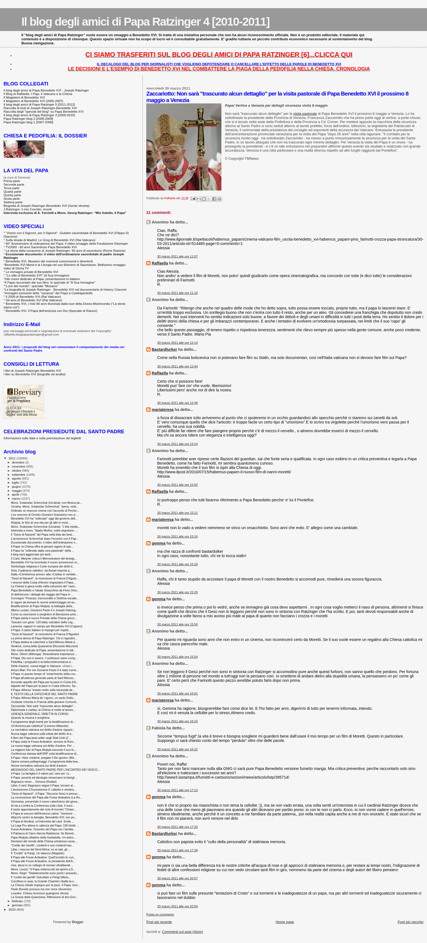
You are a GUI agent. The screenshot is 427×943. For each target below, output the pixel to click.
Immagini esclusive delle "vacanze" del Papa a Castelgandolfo (49, 293)
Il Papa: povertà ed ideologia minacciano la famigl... (44, 777)
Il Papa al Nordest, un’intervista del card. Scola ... (42, 821)
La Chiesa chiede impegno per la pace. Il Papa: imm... (45, 885)
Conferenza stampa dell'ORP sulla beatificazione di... (45, 753)
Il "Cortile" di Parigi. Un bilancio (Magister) (37, 853)
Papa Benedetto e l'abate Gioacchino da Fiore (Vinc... (45, 590)
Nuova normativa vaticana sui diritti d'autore (39, 765)
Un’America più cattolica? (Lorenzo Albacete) (39, 725)
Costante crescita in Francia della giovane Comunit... (44, 702)
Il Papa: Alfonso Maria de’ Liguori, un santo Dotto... (43, 697)
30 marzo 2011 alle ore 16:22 (177, 749)
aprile (16, 494)
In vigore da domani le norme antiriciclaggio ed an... (44, 602)
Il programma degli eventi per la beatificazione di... (43, 721)
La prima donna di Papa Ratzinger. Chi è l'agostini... (44, 638)
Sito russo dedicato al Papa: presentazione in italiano (42, 279)
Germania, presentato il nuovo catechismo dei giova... (45, 801)
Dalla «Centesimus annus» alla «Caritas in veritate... (44, 574)
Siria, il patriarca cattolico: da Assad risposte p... (41, 570)
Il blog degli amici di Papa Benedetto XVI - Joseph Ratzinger (46, 90)
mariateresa (162, 409)
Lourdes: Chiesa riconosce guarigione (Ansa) (40, 893)
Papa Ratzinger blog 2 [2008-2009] (28, 118)
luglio (16, 482)
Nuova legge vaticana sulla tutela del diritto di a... (42, 733)
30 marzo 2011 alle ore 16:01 (177, 693)
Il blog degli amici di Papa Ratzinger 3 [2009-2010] (39, 115)
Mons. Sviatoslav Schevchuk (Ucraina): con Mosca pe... (46, 502)
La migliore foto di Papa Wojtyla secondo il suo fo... (43, 749)
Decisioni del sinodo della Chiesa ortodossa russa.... (44, 841)
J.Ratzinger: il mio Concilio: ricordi (28, 209)
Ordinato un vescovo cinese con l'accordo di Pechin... (45, 510)
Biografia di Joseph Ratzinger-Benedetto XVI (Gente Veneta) (46, 205)
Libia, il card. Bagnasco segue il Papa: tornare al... (43, 785)
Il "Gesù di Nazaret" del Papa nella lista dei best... (42, 534)
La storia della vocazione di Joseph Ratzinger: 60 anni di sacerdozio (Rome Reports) (66, 250)
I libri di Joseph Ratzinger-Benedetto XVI (32, 370)
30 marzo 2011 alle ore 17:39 (177, 850)
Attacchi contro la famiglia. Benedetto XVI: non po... (44, 817)
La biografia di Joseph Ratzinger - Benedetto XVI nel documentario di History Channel (65, 289)
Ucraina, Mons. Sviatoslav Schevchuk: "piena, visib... (44, 506)
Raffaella (160, 263)
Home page (285, 922)
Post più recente (159, 922)
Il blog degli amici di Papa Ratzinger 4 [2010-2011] (145, 21)
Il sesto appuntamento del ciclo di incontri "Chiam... (43, 809)
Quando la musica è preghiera (30, 717)
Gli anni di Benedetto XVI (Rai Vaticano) (34, 300)
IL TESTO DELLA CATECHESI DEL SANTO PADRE (44, 694)
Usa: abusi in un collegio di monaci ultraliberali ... (42, 865)
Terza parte (12, 188)
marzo (16, 498)
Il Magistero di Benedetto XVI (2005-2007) (33, 101)
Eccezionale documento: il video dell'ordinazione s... (44, 542)
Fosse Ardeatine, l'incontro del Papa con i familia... (43, 829)
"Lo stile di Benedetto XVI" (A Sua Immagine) (37, 275)
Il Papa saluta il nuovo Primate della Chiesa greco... (44, 618)
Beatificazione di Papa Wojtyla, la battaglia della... (42, 606)
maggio (17, 490)
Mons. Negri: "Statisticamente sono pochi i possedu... (45, 873)
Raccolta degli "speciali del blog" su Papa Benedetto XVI (44, 111)
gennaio (18, 905)
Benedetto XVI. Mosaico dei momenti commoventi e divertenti (49, 261)
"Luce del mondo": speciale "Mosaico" (31, 286)
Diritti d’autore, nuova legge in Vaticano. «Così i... (42, 666)
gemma (158, 543)
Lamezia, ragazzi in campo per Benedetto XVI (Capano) (46, 626)
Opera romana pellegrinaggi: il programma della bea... (45, 761)
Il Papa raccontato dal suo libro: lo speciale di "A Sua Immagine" (50, 282)
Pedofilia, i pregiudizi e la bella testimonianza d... (42, 662)
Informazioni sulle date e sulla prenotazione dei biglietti (42, 438)
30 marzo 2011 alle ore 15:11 (177, 512)
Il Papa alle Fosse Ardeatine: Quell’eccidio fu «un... (43, 857)
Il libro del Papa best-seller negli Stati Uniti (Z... (41, 737)
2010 (12, 909)
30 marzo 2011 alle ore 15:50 (177, 624)
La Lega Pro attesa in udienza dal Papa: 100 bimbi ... (45, 825)
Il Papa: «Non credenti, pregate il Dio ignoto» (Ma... (44, 757)
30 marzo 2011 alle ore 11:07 (177, 256)
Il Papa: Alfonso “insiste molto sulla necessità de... (43, 690)
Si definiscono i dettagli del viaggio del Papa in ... (42, 594)
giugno (17, 486)
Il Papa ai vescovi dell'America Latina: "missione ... (43, 813)
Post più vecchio (410, 922)
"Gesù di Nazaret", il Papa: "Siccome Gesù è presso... (45, 793)
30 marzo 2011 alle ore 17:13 (177, 790)
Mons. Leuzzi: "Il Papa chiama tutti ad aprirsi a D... (43, 869)
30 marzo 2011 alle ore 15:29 (177, 592)
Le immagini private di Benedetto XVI (32, 272)
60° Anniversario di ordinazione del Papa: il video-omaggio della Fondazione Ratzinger (67, 243)
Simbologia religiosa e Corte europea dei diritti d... (43, 566)
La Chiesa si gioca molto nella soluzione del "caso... (44, 586)
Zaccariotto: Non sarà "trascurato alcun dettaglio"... (43, 706)
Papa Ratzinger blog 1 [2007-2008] (28, 122)
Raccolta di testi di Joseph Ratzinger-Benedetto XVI (40, 108)
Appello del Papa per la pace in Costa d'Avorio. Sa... (44, 685)
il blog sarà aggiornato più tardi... (32, 554)
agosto (17, 478)
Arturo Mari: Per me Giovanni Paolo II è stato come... (44, 670)
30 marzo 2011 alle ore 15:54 (177, 656)
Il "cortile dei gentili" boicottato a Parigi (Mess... (41, 877)
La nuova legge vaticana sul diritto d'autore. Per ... (43, 745)
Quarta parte (13, 191)
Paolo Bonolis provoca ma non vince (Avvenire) (41, 889)
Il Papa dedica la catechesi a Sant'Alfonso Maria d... (44, 642)
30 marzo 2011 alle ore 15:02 (177, 484)
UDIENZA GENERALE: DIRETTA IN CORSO (39, 713)
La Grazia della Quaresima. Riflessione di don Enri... (44, 897)
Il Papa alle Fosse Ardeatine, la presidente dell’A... (43, 861)
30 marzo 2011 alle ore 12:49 (177, 402)
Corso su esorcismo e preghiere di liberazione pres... (44, 614)
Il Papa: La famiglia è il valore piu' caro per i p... (41, 773)
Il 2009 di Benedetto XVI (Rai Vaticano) (33, 296)
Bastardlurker (164, 349)
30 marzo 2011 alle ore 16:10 (177, 721)
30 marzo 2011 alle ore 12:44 (177, 366)
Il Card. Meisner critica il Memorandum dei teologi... (44, 558)
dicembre (18, 462)
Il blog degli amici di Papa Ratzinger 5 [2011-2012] (39, 104)
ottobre (17, 470)
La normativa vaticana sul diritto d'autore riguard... (43, 729)
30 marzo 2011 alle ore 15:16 (177, 536)
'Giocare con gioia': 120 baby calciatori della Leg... (43, 622)
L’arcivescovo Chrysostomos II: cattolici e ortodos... (43, 789)
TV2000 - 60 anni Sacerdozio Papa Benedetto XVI (41, 247)
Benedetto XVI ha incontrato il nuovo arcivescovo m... (45, 562)
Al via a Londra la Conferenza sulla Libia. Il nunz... (43, 805)
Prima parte (12, 181)
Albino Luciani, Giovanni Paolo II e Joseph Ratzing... (44, 610)
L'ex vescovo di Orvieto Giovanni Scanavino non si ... (45, 514)
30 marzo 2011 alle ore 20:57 (177, 878)
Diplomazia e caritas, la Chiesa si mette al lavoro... (43, 709)
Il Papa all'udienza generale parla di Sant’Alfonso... (43, 678)
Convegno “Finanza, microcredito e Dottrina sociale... (45, 598)
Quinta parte (12, 195)
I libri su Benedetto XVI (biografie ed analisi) (35, 374)
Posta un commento (160, 914)
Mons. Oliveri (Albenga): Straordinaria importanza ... (44, 654)
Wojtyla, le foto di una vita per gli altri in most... (40, 522)
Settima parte (13, 202)
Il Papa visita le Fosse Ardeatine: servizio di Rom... (43, 741)
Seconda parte (14, 184)
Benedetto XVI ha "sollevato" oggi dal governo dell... (44, 518)
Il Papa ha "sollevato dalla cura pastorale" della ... (42, 550)
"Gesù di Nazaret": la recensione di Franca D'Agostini (45, 634)
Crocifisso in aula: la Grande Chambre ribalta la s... (43, 881)
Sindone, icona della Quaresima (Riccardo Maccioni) (44, 646)
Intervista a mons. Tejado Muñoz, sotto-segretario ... (44, 530)
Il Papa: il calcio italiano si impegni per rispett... (41, 630)
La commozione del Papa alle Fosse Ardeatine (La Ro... (46, 797)
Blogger (77, 922)
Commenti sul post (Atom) (182, 932)
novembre (19, 466)
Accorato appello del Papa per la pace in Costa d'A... (44, 682)
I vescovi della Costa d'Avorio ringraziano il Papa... (43, 582)
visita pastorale (305, 114)
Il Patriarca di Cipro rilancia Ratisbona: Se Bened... (43, 833)
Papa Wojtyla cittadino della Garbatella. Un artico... (43, 837)
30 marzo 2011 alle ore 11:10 (177, 292)
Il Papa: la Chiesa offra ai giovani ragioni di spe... (42, 546)
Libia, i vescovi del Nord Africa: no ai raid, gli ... (41, 849)
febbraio (18, 901)
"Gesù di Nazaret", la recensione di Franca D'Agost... (44, 578)
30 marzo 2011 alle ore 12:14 (177, 342)
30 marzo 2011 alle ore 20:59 (177, 906)
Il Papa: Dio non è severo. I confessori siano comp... (44, 658)
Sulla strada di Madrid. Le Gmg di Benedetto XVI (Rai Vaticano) (50, 240)
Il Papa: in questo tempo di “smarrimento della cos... (44, 673)
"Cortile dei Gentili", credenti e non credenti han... (42, 845)
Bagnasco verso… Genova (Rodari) (34, 781)
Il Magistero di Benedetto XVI (24, 97)
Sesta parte (12, 198)
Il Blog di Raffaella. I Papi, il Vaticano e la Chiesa (38, 94)
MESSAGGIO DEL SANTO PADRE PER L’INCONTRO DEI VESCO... (55, 769)
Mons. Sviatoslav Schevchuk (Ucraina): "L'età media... (45, 526)
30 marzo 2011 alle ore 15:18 (177, 564)
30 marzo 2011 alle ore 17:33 (177, 826)
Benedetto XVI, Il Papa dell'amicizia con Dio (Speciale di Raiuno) (51, 310)
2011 (12, 458)
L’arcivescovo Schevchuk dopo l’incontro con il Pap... (44, 538)
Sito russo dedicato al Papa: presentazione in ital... (43, 650)
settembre (19, 474)
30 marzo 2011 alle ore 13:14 (177, 444)
